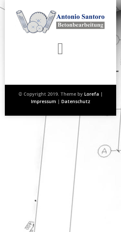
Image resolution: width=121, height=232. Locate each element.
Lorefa (91, 94)
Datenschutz (75, 101)
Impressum (43, 101)
